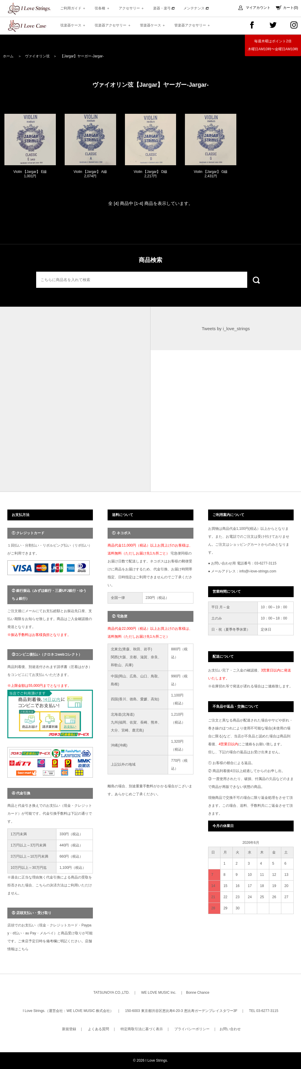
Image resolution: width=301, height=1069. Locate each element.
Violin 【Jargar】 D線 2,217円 (150, 174)
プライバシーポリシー (192, 1029)
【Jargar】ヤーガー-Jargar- (82, 56)
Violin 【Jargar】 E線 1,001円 (30, 174)
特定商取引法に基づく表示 (142, 1029)
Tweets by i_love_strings (226, 328)
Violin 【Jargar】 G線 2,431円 (211, 174)
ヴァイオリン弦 (37, 56)
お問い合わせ (230, 1029)
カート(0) (290, 8)
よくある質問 (98, 1029)
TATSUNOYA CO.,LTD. (111, 993)
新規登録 (69, 1029)
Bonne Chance (197, 993)
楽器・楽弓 (164, 8)
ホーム (8, 56)
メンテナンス (195, 8)
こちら (23, 949)
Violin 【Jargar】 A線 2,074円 (90, 174)
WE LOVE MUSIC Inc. (158, 993)
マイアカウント (258, 8)
